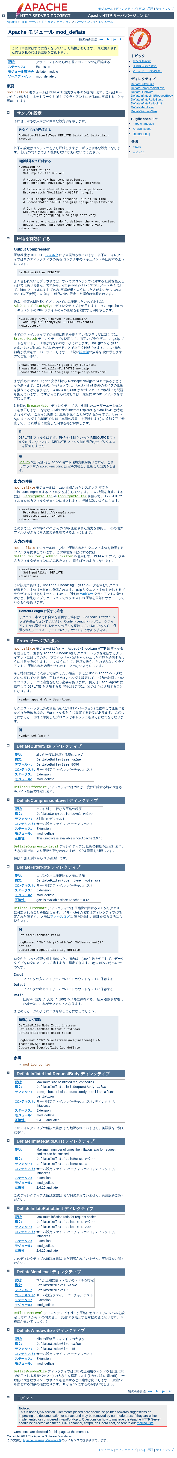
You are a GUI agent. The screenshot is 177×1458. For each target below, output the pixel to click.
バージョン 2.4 (85, 21)
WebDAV (86, 594)
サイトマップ (165, 8)
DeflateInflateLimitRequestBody (152, 95)
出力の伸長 (23, 481)
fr (108, 39)
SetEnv (24, 462)
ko (121, 39)
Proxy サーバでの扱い (147, 71)
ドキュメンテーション (56, 21)
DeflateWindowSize (144, 111)
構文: (18, 759)
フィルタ (51, 255)
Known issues (142, 128)
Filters (137, 146)
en (101, 39)
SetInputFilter (27, 556)
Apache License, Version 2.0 (42, 1440)
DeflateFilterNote (142, 92)
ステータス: (16, 67)
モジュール (105, 8)
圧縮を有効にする (145, 66)
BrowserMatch (25, 339)
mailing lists (145, 1423)
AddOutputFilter (72, 496)
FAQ (142, 8)
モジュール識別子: (21, 71)
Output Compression (32, 249)
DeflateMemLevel (142, 107)
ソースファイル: (20, 76)
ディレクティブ (125, 8)
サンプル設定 (142, 61)
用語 (150, 8)
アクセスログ (60, 916)
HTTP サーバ (29, 21)
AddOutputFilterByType (34, 306)
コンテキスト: (25, 769)
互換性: (20, 838)
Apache (12, 21)
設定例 (84, 352)
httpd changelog (143, 123)
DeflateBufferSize (142, 84)
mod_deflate (17, 92)
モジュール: (23, 779)
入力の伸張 (23, 541)
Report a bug (141, 133)
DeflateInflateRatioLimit (146, 103)
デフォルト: (23, 764)
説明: (11, 62)
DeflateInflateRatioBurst (146, 99)
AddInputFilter (59, 556)
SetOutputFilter (38, 496)
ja (114, 39)
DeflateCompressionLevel (148, 88)
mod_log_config (36, 1064)
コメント (139, 151)
